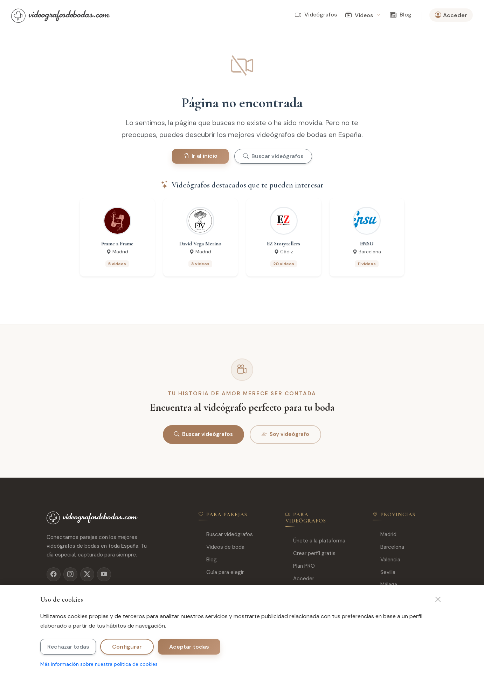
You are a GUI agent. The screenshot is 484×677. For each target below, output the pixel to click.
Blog (401, 15)
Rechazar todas (68, 646)
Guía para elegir (221, 572)
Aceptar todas (189, 646)
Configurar (127, 646)
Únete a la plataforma (315, 541)
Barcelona (388, 547)
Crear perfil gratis (310, 553)
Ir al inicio (200, 155)
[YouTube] (104, 574)
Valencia (386, 559)
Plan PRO (300, 566)
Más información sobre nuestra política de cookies (99, 664)
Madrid (384, 534)
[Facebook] (54, 574)
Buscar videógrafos (273, 156)
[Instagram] (70, 574)
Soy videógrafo (285, 434)
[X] (87, 574)
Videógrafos (316, 15)
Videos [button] (362, 15)
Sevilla (384, 572)
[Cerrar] (438, 599)
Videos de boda (221, 547)
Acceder (299, 578)
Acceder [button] (451, 15)
